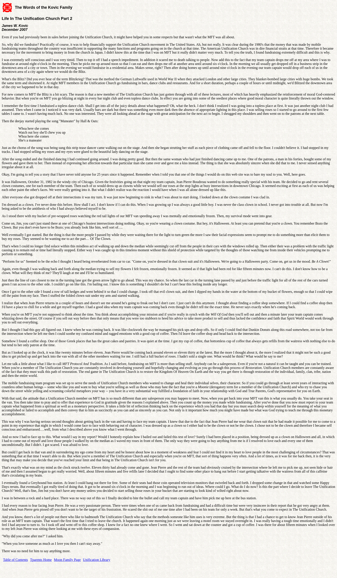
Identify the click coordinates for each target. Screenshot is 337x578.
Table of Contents (15, 560)
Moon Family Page (67, 560)
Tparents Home (41, 560)
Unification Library (96, 560)
